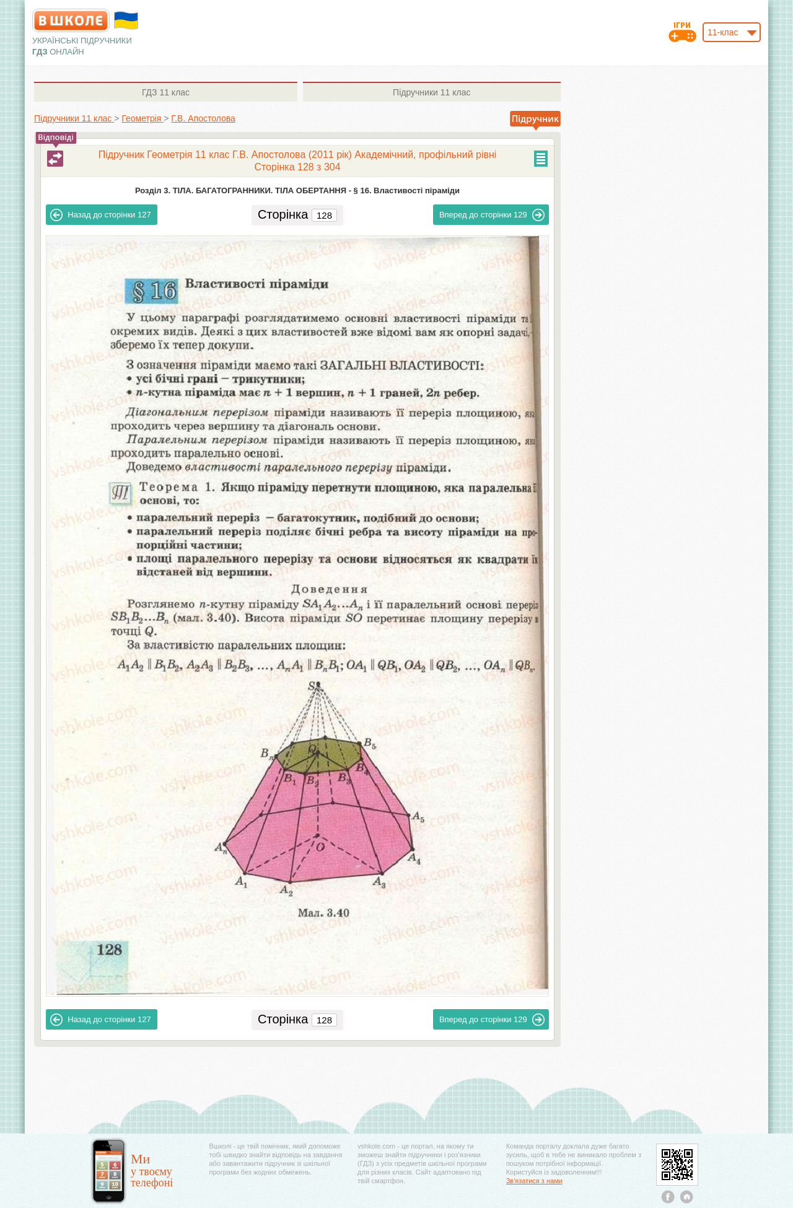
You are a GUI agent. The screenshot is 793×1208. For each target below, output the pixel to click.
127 (100, 215)
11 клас (166, 92)
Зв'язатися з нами (534, 1180)
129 (492, 215)
